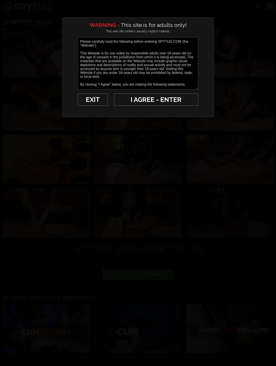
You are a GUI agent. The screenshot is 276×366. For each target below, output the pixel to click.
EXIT (93, 99)
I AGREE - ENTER (156, 99)
